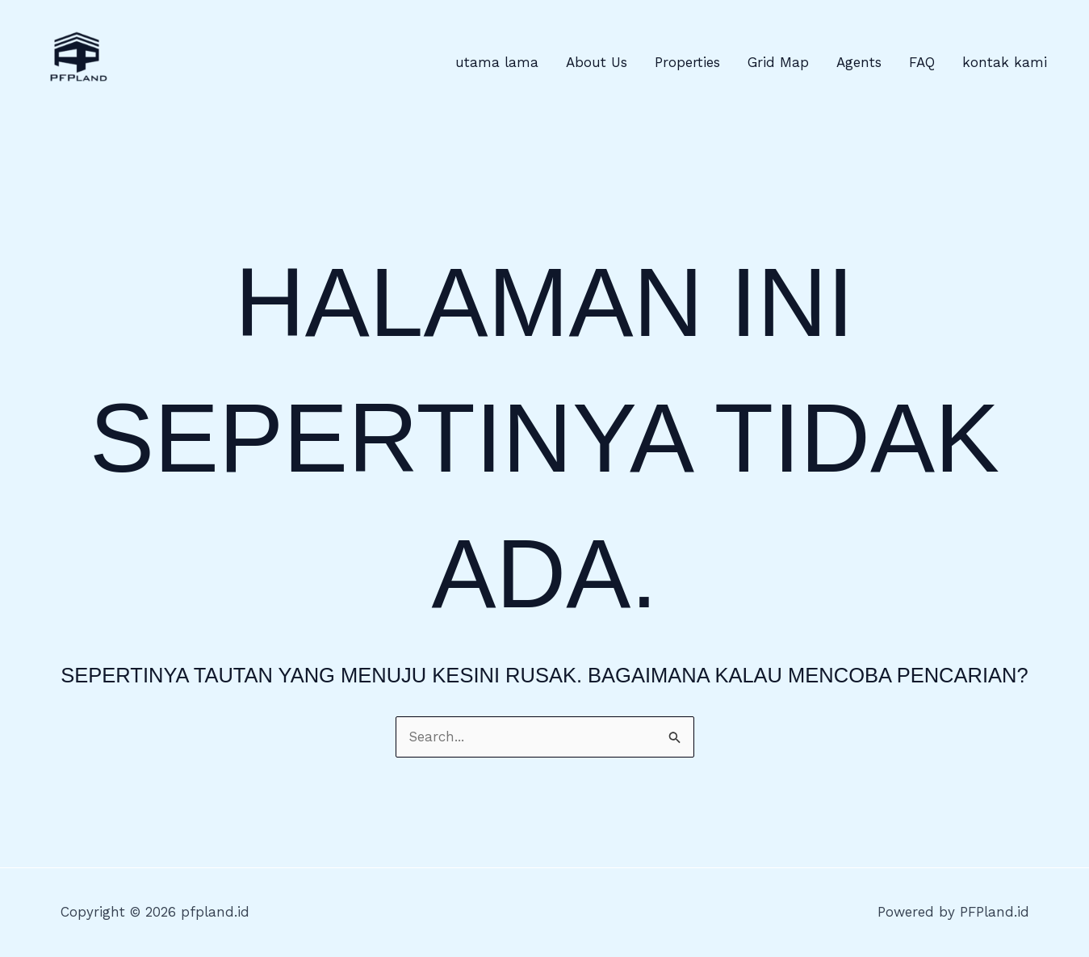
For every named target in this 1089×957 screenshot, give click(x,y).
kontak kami (1004, 62)
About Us (596, 62)
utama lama (496, 62)
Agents (859, 62)
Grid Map (778, 62)
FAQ (922, 62)
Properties (687, 62)
